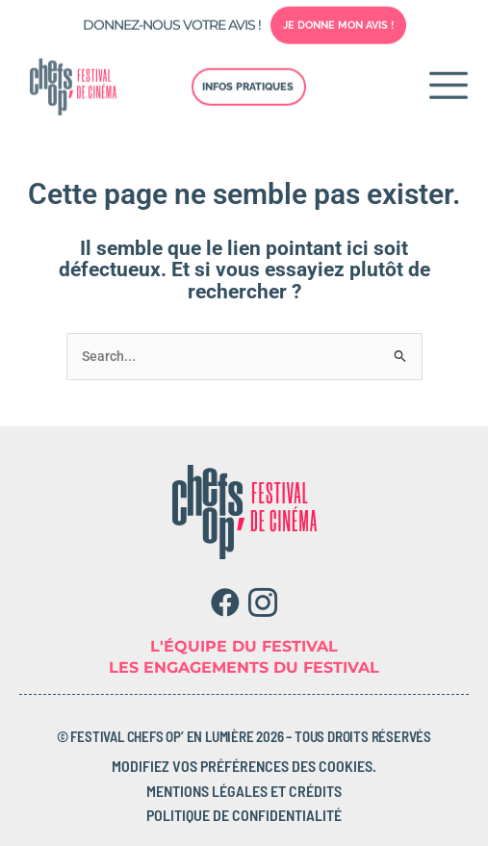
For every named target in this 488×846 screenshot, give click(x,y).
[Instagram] (263, 602)
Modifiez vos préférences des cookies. (244, 765)
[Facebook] (226, 602)
